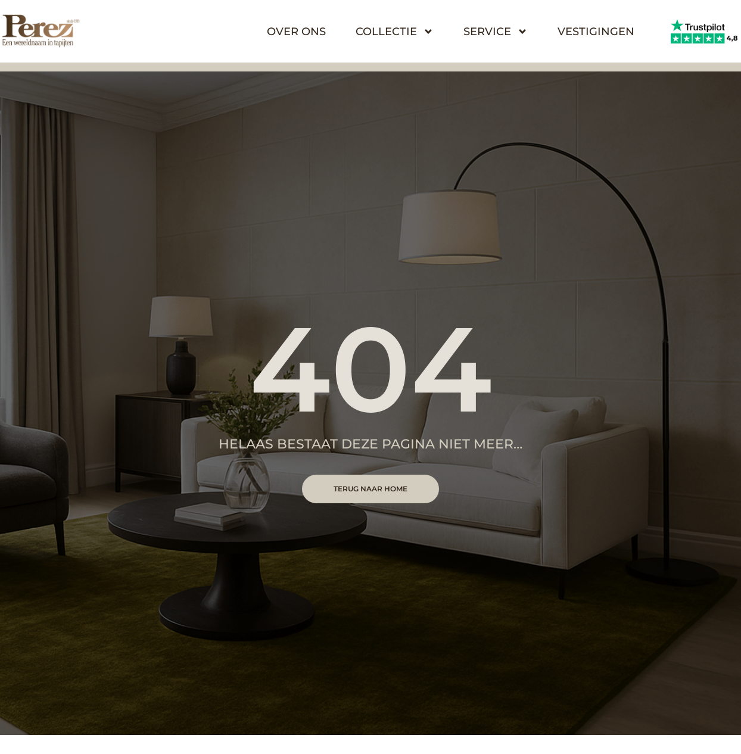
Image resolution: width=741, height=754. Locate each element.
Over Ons (296, 31)
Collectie (395, 31)
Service (495, 31)
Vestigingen (596, 31)
